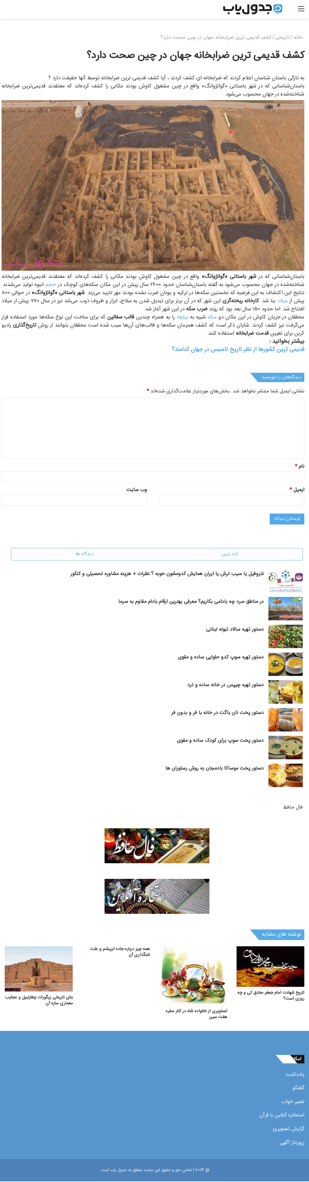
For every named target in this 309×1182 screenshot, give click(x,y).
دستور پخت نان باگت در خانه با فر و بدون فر (217, 713)
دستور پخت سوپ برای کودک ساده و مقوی (220, 741)
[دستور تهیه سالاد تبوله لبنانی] (285, 637)
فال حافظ (293, 808)
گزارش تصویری (288, 1129)
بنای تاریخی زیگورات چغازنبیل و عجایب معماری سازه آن (39, 1001)
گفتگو (298, 1088)
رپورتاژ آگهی (292, 1143)
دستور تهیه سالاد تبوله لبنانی (235, 630)
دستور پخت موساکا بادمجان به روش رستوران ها (214, 769)
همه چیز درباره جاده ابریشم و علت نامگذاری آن (120, 952)
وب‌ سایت (136, 490)
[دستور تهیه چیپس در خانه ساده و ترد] (285, 692)
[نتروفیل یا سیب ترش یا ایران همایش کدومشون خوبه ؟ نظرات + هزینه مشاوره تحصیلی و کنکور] (285, 581)
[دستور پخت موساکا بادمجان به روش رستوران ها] (285, 776)
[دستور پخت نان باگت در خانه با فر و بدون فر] (285, 720)
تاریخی (282, 37)
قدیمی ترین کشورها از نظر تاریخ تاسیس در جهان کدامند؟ (238, 349)
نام (299, 466)
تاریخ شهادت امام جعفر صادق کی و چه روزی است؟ (270, 996)
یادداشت (295, 1075)
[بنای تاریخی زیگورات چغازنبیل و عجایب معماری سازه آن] (39, 969)
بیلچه (182, 317)
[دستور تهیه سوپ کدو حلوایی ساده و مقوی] (285, 665)
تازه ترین (230, 554)
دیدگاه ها (84, 554)
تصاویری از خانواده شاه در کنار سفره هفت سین (196, 1015)
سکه (212, 317)
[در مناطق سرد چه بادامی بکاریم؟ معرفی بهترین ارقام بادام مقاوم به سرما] (285, 609)
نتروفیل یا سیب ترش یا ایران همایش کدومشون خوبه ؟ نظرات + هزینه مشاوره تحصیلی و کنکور (167, 574)
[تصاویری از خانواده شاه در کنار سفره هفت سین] (193, 976)
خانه (299, 37)
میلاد (282, 301)
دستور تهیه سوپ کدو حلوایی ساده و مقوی (221, 658)
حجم (51, 284)
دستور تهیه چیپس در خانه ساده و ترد (225, 686)
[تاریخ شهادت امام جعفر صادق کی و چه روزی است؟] (271, 967)
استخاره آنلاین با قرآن (281, 1116)
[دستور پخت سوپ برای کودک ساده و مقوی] (285, 748)
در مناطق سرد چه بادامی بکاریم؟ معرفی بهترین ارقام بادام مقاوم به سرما (191, 602)
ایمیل (297, 490)
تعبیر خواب (292, 1102)
